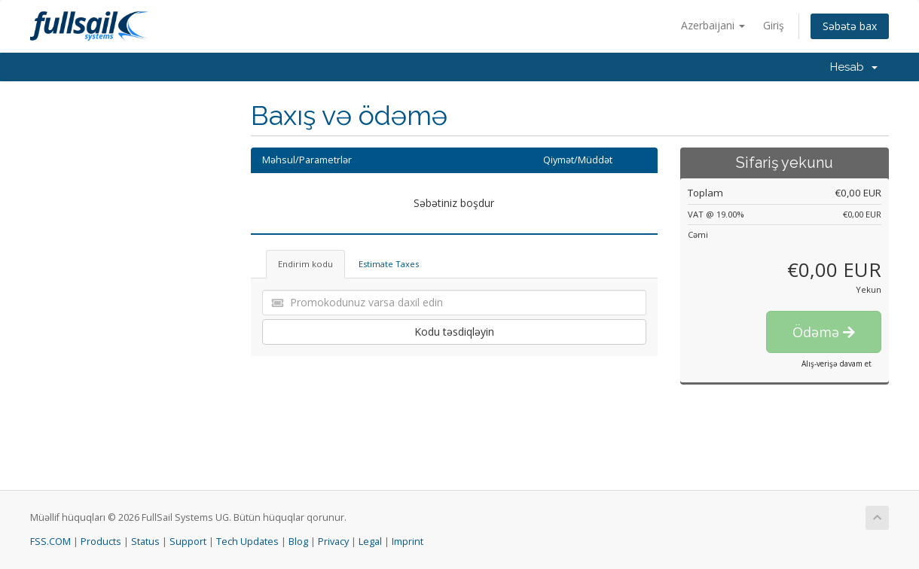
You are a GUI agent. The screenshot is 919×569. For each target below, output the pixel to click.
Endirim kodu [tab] (305, 263)
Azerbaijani (713, 25)
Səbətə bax (850, 26)
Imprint (407, 541)
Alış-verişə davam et (836, 363)
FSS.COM (50, 541)
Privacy (333, 541)
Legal (370, 541)
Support (187, 541)
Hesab (854, 67)
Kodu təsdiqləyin (454, 331)
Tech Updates (247, 541)
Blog (298, 541)
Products (101, 541)
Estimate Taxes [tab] (389, 263)
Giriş (773, 25)
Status (145, 541)
